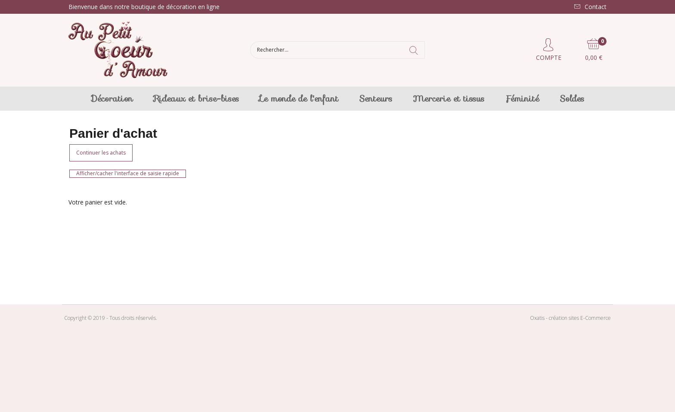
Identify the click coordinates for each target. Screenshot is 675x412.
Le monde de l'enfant (299, 98)
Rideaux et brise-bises (196, 98)
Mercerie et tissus (448, 98)
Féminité (522, 98)
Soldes (572, 98)
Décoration (112, 98)
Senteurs (375, 98)
